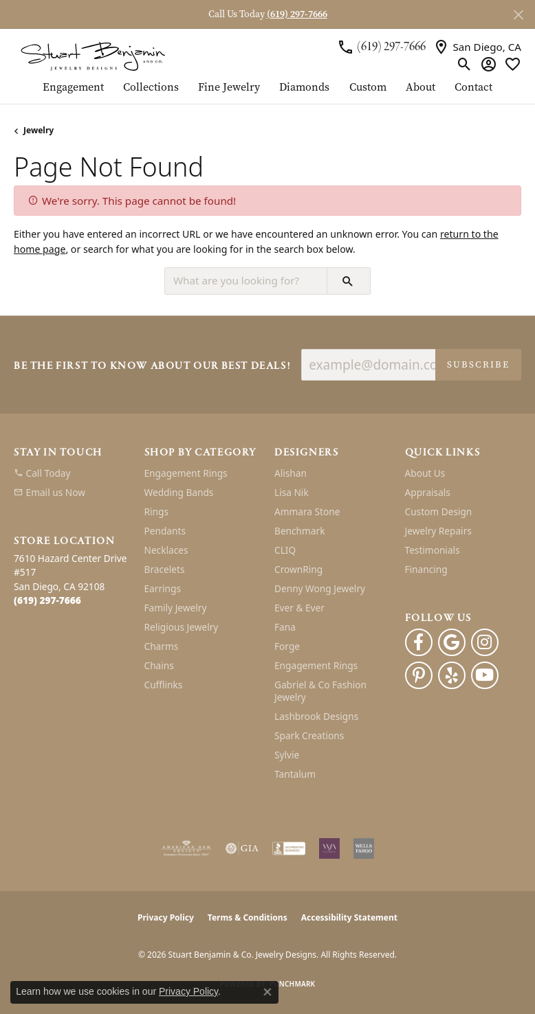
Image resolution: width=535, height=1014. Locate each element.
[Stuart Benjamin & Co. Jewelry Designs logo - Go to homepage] (92, 55)
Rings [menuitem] (156, 511)
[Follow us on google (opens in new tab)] (452, 642)
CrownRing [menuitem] (298, 569)
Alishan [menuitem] (290, 473)
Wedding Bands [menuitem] (179, 492)
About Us (425, 473)
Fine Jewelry (229, 88)
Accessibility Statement (349, 917)
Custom (367, 88)
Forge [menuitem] (287, 646)
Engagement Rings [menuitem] (186, 473)
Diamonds (304, 88)
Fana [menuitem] (285, 626)
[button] (464, 64)
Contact (473, 88)
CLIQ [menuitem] (285, 549)
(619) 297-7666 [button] (297, 14)
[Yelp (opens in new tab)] (452, 675)
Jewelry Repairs (438, 530)
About (420, 88)
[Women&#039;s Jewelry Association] (329, 848)
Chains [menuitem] (159, 665)
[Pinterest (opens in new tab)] (419, 675)
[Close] (518, 14)
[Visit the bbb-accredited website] (288, 848)
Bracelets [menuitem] (164, 569)
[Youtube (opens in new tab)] (485, 675)
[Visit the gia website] (242, 848)
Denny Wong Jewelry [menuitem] (319, 588)
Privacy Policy (166, 917)
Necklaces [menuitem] (166, 549)
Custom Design (438, 511)
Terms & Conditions (247, 917)
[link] (381, 46)
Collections (151, 88)
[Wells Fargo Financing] (363, 848)
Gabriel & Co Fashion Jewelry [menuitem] (320, 690)
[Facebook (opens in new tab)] (419, 642)
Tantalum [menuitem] (295, 773)
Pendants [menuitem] (165, 530)
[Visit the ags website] (186, 848)
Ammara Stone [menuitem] (307, 511)
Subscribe (478, 364)
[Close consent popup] (267, 992)
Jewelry (38, 130)
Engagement (73, 88)
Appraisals (427, 492)
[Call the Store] (47, 600)
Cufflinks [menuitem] (163, 684)
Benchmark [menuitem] (299, 530)
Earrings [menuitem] (163, 588)
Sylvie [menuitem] (286, 754)
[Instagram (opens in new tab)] (485, 642)
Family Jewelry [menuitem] (175, 607)
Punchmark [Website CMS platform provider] (293, 984)
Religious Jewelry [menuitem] (181, 626)
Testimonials (432, 549)
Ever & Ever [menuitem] (299, 607)
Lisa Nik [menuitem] (291, 492)
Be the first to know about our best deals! (152, 366)
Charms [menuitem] (161, 646)
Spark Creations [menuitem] (309, 735)
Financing (426, 569)
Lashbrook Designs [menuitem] (316, 716)
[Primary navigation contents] (267, 93)
